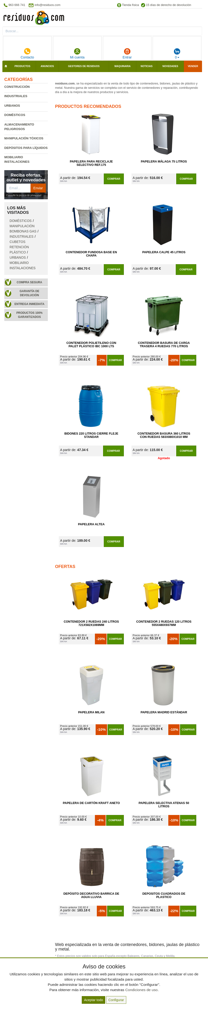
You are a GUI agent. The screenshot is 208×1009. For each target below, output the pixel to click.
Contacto (27, 53)
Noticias (147, 66)
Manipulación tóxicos (23, 138)
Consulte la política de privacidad (23, 195)
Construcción (17, 87)
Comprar (113, 178)
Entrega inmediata (29, 304)
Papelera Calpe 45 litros (164, 252)
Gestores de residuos (84, 66)
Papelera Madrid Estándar (164, 712)
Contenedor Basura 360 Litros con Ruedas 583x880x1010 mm (163, 435)
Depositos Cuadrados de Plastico (164, 895)
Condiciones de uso (141, 990)
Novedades (170, 66)
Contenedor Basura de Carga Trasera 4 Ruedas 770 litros (164, 344)
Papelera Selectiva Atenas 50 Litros (164, 804)
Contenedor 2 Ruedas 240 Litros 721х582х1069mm (91, 623)
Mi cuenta (77, 53)
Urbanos (12, 105)
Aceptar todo (93, 1000)
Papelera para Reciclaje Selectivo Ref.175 (91, 163)
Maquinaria (123, 66)
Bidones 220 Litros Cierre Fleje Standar (91, 435)
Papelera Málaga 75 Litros (164, 161)
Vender (193, 66)
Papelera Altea (91, 524)
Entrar (127, 53)
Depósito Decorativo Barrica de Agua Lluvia (91, 895)
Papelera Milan (91, 712)
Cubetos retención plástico (19, 247)
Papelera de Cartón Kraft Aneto (91, 803)
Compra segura (29, 282)
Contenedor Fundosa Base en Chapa (91, 254)
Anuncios (47, 66)
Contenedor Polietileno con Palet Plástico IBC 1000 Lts (91, 344)
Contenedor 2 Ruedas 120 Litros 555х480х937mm (164, 623)
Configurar (116, 1000)
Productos (22, 66)
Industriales (15, 96)
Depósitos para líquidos (26, 148)
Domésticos (14, 115)
